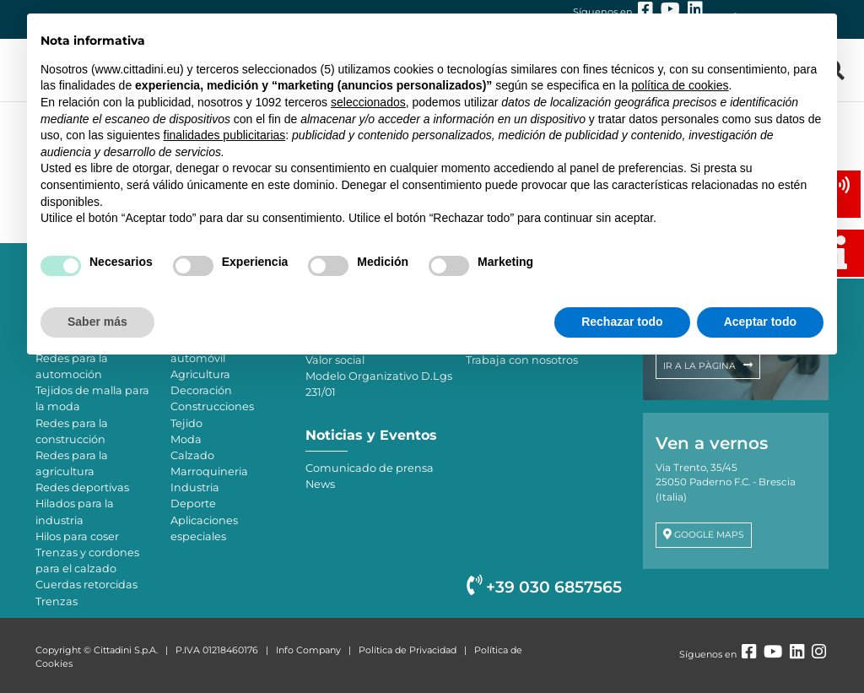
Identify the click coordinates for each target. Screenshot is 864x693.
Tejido (186, 423)
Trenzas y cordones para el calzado (87, 560)
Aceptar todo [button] (760, 321)
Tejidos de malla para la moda (92, 398)
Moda (186, 439)
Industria (194, 487)
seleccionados (368, 102)
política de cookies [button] (679, 85)
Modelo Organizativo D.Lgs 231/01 (378, 384)
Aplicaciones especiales (204, 528)
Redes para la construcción (71, 431)
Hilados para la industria (74, 511)
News (320, 484)
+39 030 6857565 (544, 587)
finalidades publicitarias (225, 135)
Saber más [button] (97, 321)
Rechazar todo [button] (621, 321)
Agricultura (200, 374)
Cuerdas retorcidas (86, 584)
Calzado (192, 455)
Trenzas (56, 601)
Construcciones (212, 406)
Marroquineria (209, 471)
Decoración (201, 390)
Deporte (193, 503)
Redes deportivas (82, 487)
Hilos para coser (77, 536)
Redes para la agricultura (71, 463)
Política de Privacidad (407, 650)
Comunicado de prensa (369, 468)
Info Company (308, 650)
